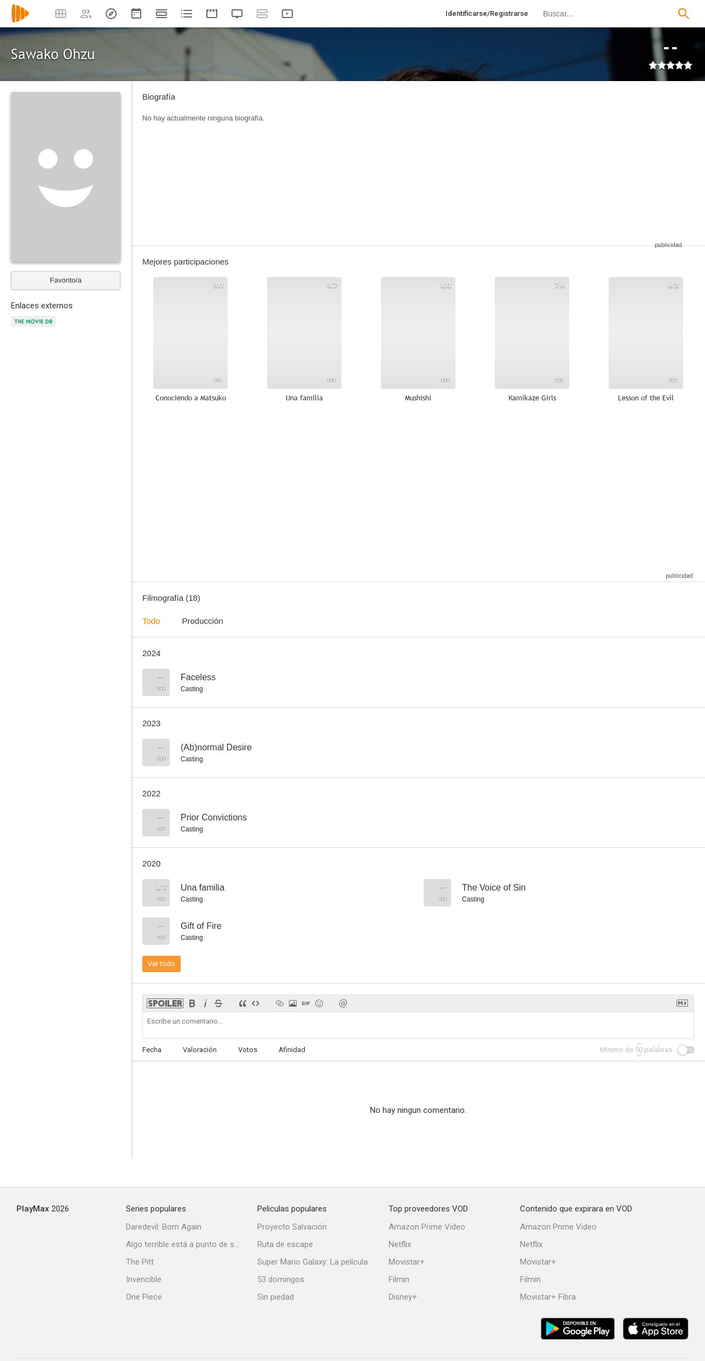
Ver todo (161, 964)
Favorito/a (66, 280)
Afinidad (292, 1050)
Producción (202, 620)
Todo (151, 620)
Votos (247, 1050)
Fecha (151, 1050)
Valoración (200, 1050)
